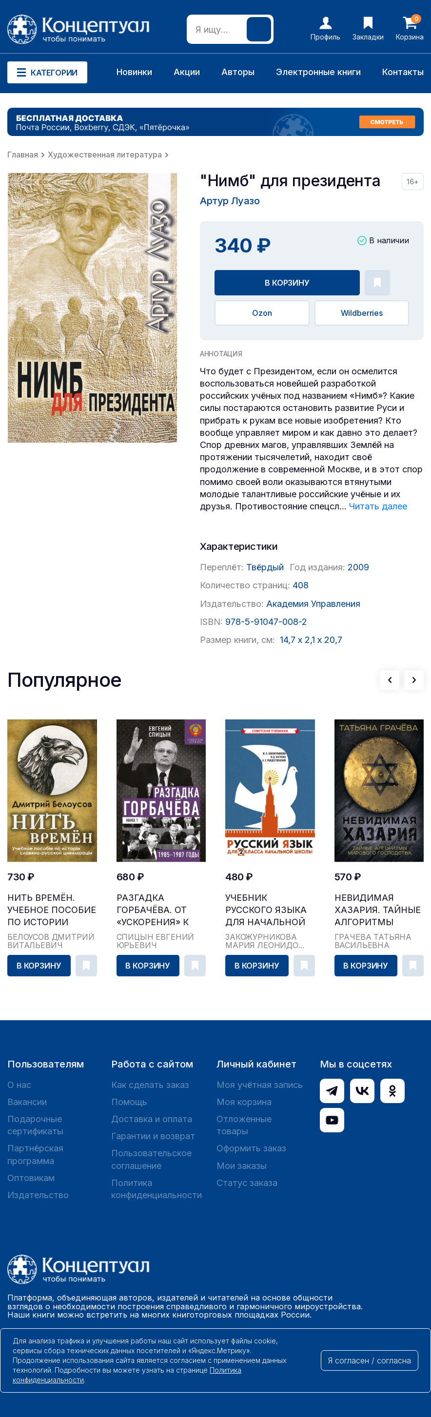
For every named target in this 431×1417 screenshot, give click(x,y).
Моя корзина (244, 1102)
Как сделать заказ (150, 1085)
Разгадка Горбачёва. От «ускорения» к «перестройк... (153, 910)
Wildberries (362, 313)
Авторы (238, 72)
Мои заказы (241, 1166)
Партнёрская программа (35, 1154)
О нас (19, 1085)
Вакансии (27, 1102)
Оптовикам (31, 1178)
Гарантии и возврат (153, 1136)
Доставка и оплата (151, 1119)
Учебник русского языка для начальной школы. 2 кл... (266, 910)
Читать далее (378, 506)
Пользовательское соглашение (151, 1159)
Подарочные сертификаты (35, 1125)
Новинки (134, 72)
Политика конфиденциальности (156, 1189)
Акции (187, 72)
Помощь (129, 1102)
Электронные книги (318, 72)
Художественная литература (105, 154)
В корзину (287, 283)
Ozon (262, 313)
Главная (22, 154)
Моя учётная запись (259, 1085)
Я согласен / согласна (369, 1360)
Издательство (38, 1195)
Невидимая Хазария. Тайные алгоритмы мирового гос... (377, 910)
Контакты (403, 72)
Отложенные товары (244, 1125)
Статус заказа (246, 1183)
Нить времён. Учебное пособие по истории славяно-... (51, 910)
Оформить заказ (251, 1148)
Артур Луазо (230, 201)
